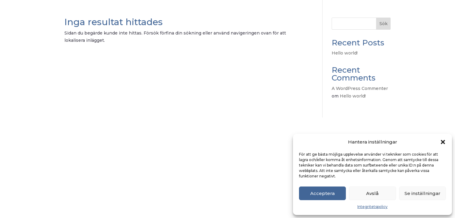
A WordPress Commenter (360, 88)
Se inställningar (422, 193)
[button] (443, 142)
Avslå (372, 193)
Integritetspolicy (372, 206)
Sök (383, 23)
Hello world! (345, 53)
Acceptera (322, 193)
